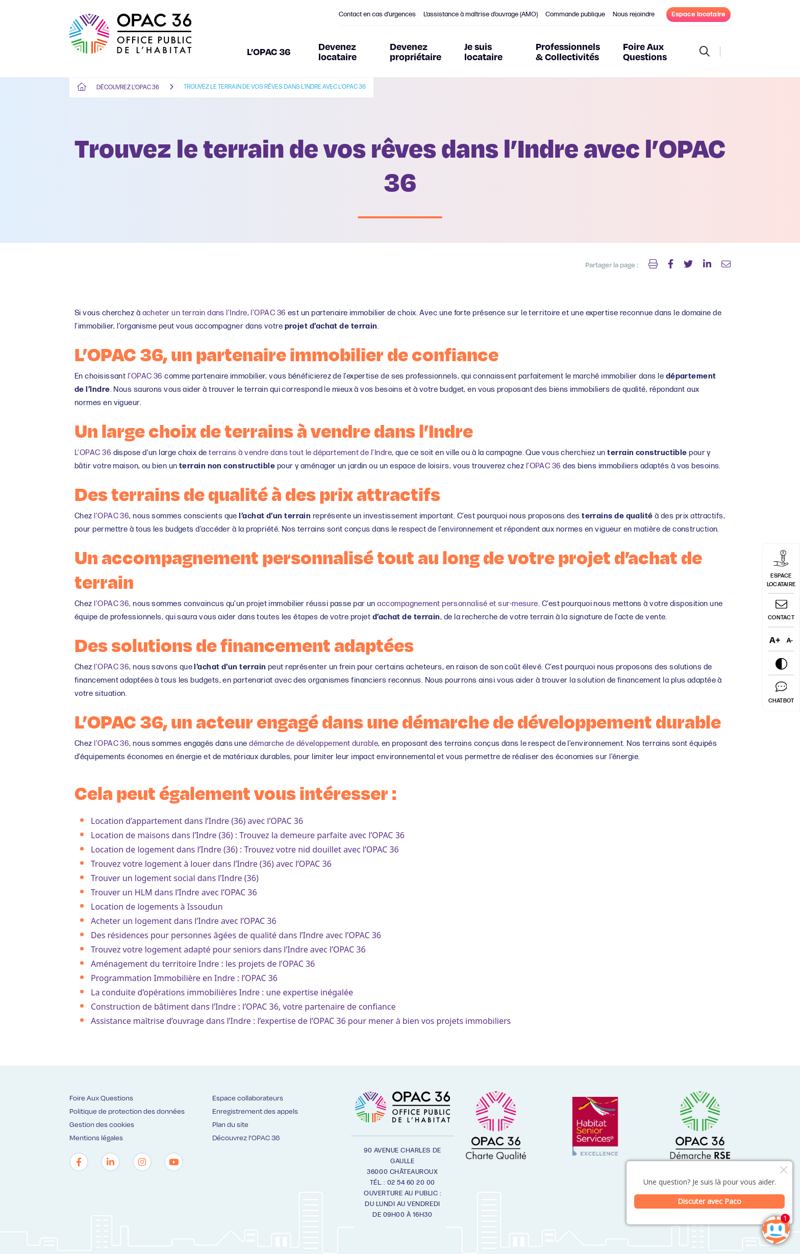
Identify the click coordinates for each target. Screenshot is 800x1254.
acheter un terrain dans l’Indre (194, 313)
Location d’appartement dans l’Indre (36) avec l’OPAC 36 (197, 820)
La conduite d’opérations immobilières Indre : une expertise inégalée (222, 992)
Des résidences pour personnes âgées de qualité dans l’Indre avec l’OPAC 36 (236, 935)
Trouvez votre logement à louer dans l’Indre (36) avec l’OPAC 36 (211, 863)
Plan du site (230, 1124)
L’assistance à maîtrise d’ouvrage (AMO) (480, 14)
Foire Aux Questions (645, 51)
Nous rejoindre (634, 14)
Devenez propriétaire (415, 51)
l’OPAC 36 (268, 313)
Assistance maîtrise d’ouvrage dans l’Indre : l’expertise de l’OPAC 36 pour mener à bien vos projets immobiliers (301, 1020)
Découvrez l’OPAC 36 (127, 87)
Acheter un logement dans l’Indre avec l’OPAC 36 (184, 920)
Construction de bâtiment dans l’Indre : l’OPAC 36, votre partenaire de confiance (243, 1006)
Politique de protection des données (127, 1111)
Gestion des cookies (101, 1124)
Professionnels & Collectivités (568, 51)
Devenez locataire (337, 51)
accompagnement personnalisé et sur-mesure (457, 603)
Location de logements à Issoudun (157, 906)
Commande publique (575, 14)
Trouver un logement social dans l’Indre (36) (175, 878)
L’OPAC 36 (269, 51)
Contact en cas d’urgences (377, 14)
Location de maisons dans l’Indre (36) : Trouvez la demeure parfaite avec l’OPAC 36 (248, 835)
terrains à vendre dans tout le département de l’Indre (300, 452)
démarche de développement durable (313, 743)
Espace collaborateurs (247, 1097)
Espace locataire (698, 14)
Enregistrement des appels (255, 1111)
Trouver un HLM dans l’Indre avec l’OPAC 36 (174, 892)
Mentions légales (96, 1137)
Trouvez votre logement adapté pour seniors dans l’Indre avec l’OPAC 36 (228, 949)
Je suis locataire (483, 51)
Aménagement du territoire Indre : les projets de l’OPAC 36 (203, 963)
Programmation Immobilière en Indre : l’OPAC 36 (184, 978)
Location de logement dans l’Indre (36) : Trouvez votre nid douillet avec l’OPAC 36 (245, 849)
